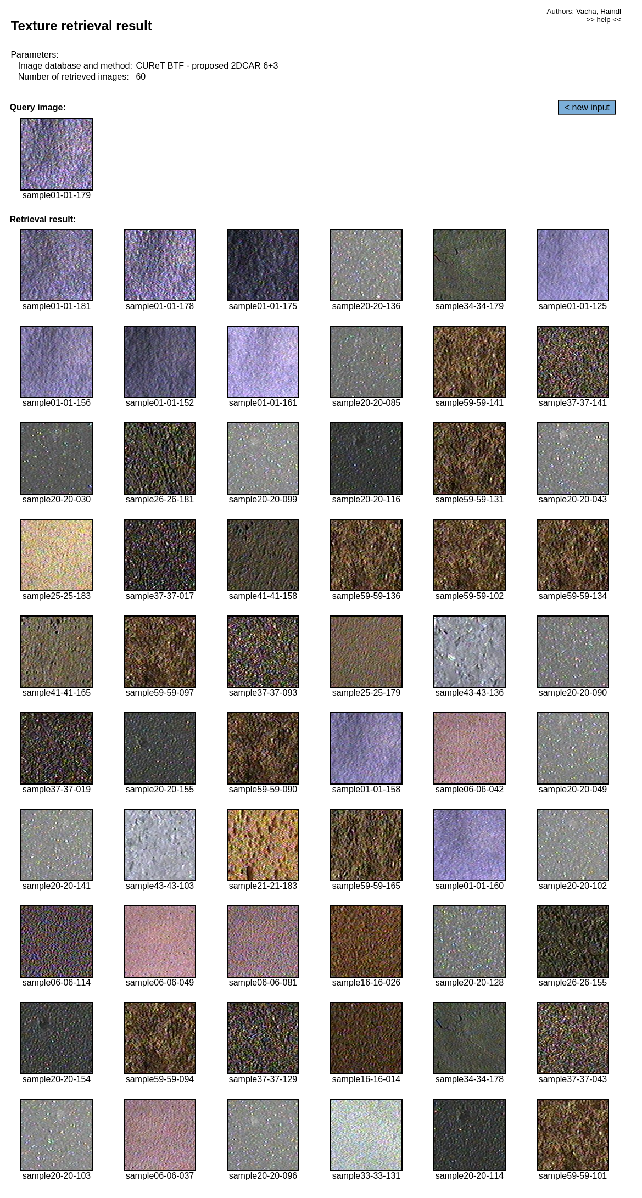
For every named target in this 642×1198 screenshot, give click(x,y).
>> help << (603, 19)
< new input (587, 107)
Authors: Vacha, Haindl (584, 11)
